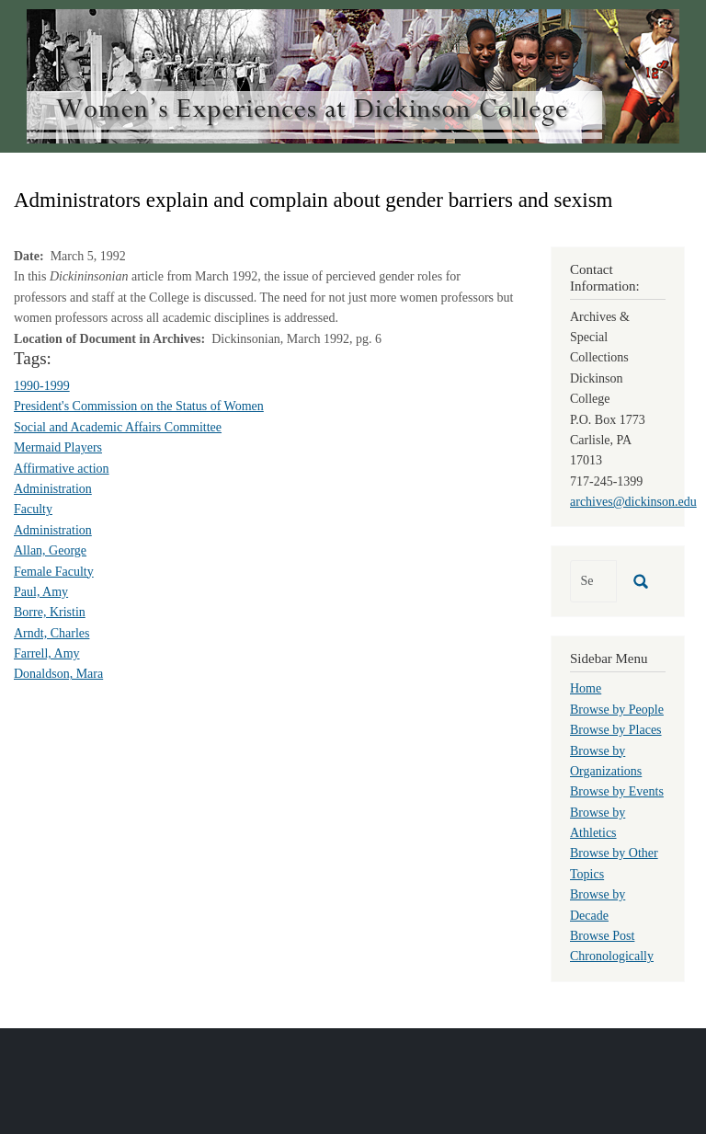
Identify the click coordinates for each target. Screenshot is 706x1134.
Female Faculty (54, 571)
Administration (53, 489)
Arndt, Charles (51, 633)
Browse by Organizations (606, 761)
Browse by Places (616, 730)
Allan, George (50, 550)
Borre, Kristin (49, 612)
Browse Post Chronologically (612, 946)
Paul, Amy (41, 592)
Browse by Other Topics (614, 863)
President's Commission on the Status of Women (139, 406)
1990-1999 (42, 386)
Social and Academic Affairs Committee (118, 427)
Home (585, 688)
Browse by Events (617, 791)
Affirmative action (61, 468)
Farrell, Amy (47, 653)
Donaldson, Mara (58, 674)
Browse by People (617, 709)
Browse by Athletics (597, 823)
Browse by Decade (597, 905)
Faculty (33, 509)
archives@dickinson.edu (633, 502)
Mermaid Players (58, 447)
